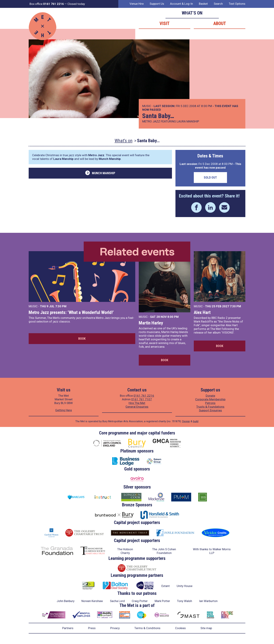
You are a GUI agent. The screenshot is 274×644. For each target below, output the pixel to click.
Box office (47, 4)
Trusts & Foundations (210, 406)
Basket (203, 3)
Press (92, 628)
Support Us (157, 3)
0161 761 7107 (141, 399)
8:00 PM (173, 317)
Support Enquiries (210, 410)
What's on (123, 140)
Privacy (115, 628)
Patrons (210, 403)
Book (82, 338)
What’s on (192, 13)
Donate (210, 395)
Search (218, 3)
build (195, 421)
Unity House (184, 586)
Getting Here (63, 410)
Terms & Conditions (147, 628)
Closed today (76, 4)
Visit (165, 23)
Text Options (237, 3)
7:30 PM (60, 306)
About (219, 23)
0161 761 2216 (144, 395)
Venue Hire (136, 3)
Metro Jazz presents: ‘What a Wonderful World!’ (71, 312)
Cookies (180, 628)
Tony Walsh (184, 601)
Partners (67, 628)
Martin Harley (151, 322)
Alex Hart (202, 312)
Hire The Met (137, 403)
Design (186, 421)
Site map (206, 628)
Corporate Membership (210, 399)
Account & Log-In (181, 3)
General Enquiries (136, 406)
